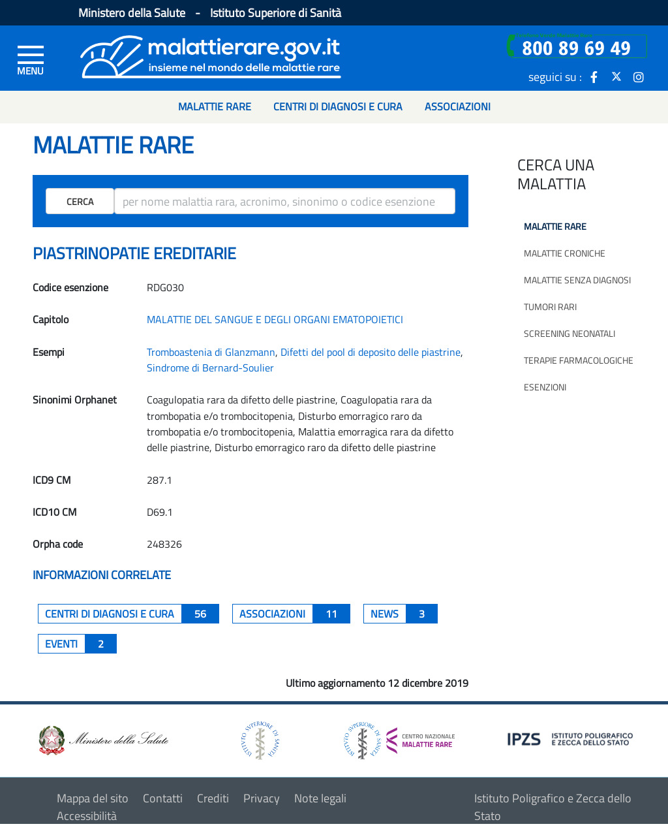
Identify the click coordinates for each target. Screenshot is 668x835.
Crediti (213, 798)
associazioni (294, 614)
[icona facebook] (594, 76)
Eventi (81, 644)
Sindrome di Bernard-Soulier (210, 367)
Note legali (320, 798)
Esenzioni (545, 387)
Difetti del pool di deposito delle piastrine (371, 352)
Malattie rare (555, 226)
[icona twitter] (616, 76)
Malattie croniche (564, 253)
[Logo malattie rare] (210, 55)
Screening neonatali (569, 333)
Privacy (261, 798)
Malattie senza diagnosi (577, 280)
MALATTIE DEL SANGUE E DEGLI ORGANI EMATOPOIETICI (275, 319)
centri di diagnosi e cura (132, 614)
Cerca (80, 201)
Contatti (163, 798)
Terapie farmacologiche (578, 360)
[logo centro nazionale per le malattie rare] (399, 737)
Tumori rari (550, 306)
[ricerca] (284, 201)
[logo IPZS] (572, 738)
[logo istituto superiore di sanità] (259, 739)
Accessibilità (87, 816)
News (404, 614)
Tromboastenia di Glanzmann (211, 352)
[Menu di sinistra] (31, 59)
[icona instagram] (638, 76)
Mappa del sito (93, 798)
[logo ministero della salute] (102, 739)
